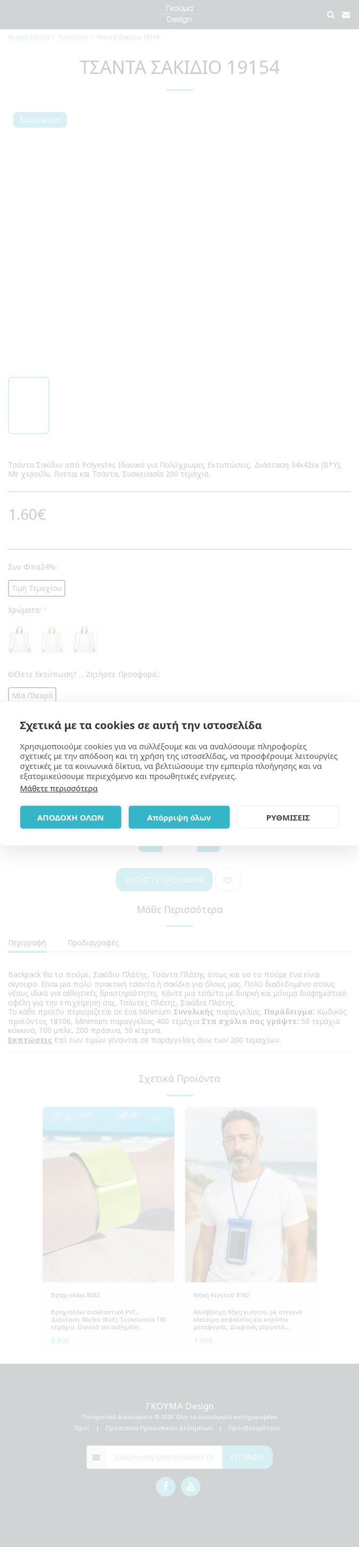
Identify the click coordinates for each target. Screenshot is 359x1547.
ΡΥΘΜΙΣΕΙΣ (288, 817)
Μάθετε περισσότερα (59, 788)
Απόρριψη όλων (179, 817)
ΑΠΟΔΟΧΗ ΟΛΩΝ (70, 817)
